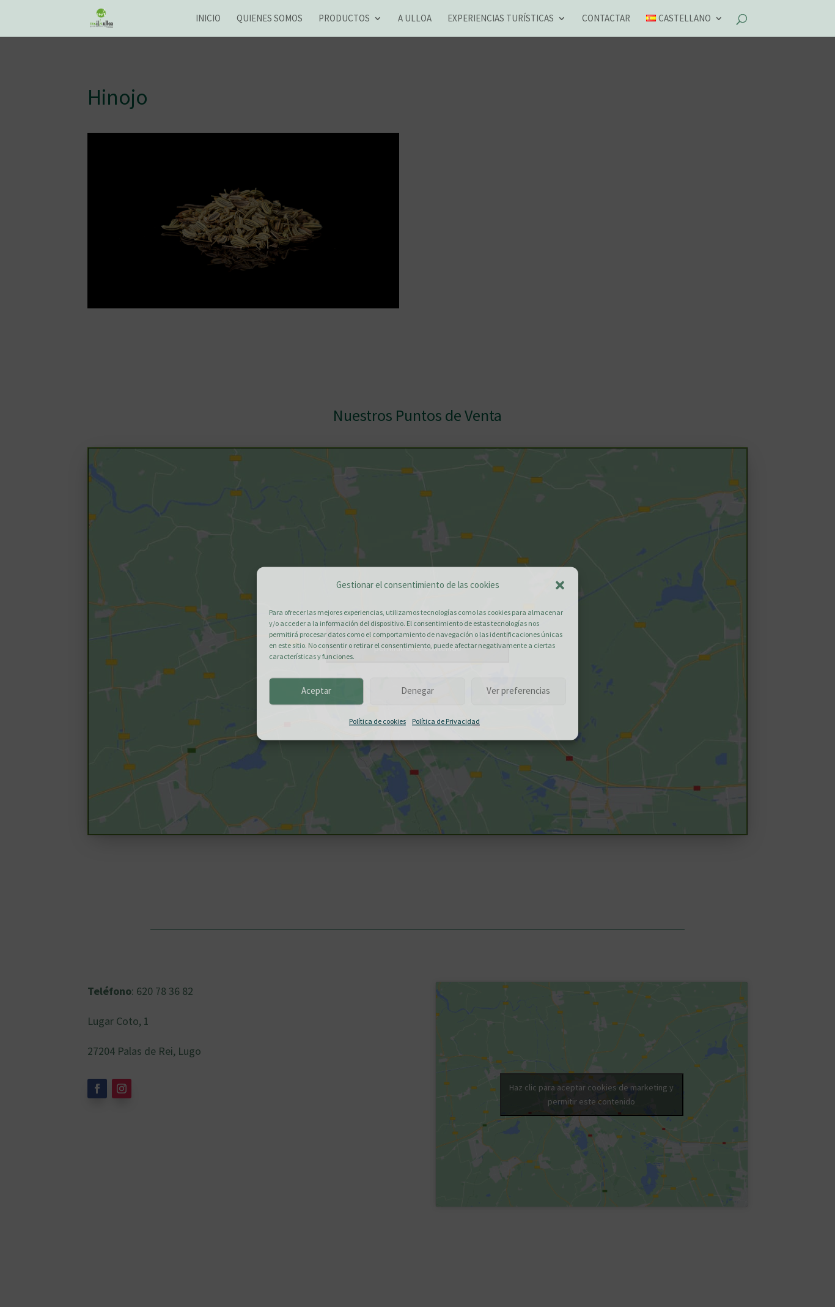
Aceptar (316, 691)
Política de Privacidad (446, 721)
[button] (560, 585)
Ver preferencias (518, 691)
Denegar (417, 691)
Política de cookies (377, 721)
